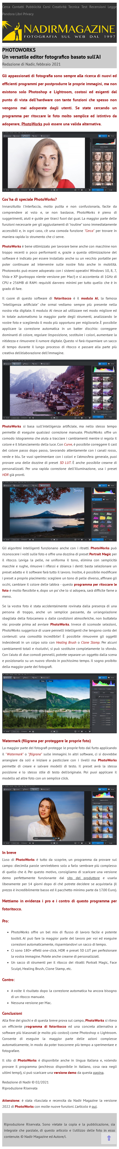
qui (94, 1106)
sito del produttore (83, 878)
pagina (98, 1072)
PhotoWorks (31, 123)
